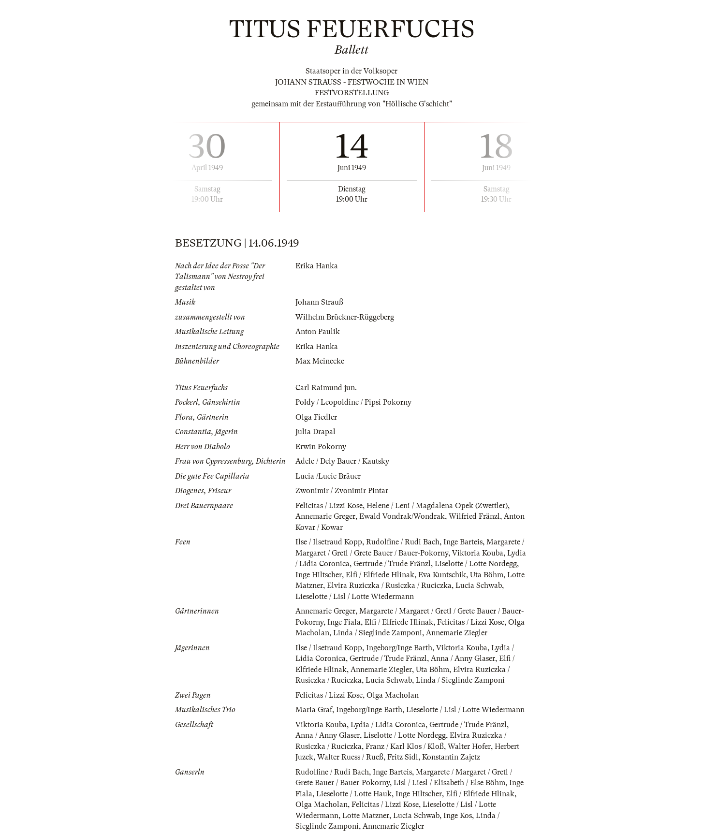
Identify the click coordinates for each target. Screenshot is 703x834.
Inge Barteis (463, 542)
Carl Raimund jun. (326, 387)
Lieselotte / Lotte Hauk (354, 794)
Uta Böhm (486, 575)
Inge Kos (457, 815)
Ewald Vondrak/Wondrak (402, 516)
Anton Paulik (317, 331)
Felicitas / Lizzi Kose (329, 505)
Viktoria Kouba (477, 553)
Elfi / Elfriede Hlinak (380, 575)
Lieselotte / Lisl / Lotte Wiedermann (354, 596)
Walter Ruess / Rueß (350, 757)
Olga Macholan (392, 695)
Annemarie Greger (325, 516)
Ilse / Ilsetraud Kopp (328, 542)
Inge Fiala (344, 622)
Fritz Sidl (402, 757)
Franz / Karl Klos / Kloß (405, 746)
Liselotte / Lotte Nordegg (476, 563)
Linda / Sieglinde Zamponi (377, 633)
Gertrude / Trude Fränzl (392, 563)
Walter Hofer (469, 746)
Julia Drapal (315, 431)
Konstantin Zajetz (451, 757)
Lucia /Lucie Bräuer (328, 476)
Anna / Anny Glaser (463, 658)
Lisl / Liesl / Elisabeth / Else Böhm (449, 782)
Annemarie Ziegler (456, 633)
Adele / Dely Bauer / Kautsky (342, 461)
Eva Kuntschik (442, 575)
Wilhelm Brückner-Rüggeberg (344, 317)
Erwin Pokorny (320, 446)
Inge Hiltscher (318, 575)
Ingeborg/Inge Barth (399, 648)
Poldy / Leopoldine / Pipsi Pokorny (353, 402)
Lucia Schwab (478, 585)
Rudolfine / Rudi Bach (402, 542)
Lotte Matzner (365, 815)
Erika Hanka (316, 266)
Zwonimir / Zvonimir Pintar (341, 490)
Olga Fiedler (316, 417)
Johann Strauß (319, 302)
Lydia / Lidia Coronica (388, 724)
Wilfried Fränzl (474, 516)
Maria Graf (313, 709)
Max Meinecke (319, 361)
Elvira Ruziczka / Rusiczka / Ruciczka (389, 585)
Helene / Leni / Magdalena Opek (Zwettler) (437, 505)
